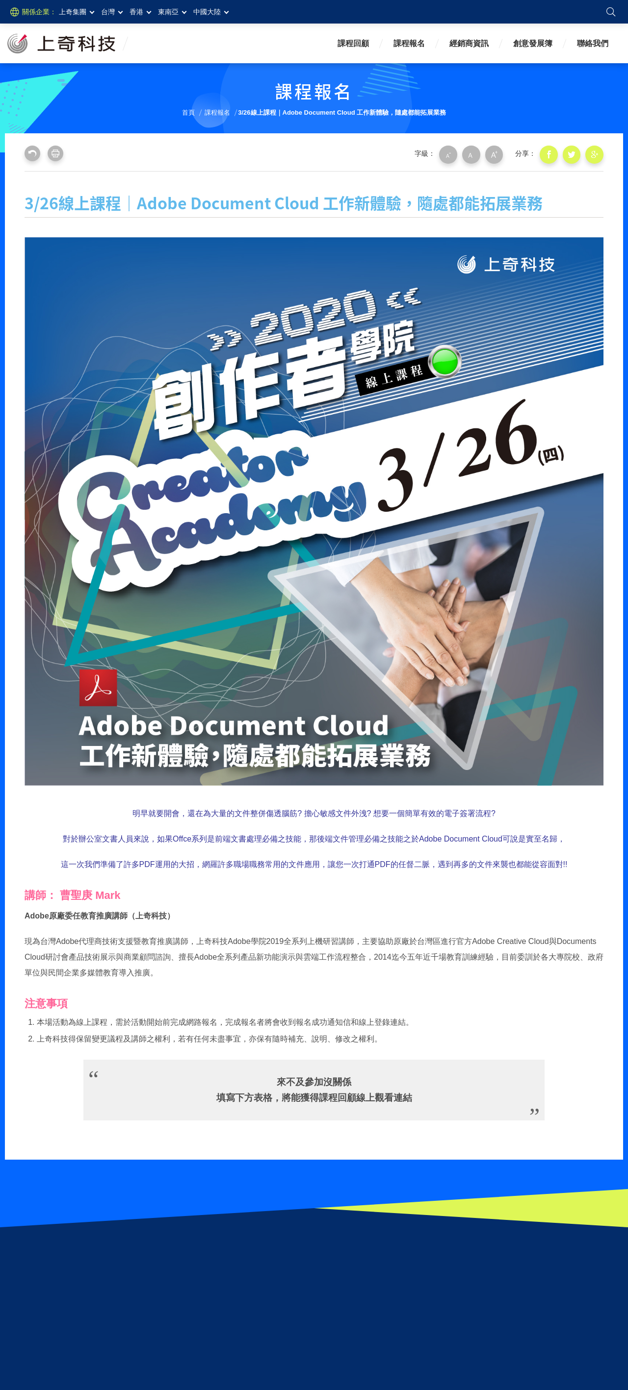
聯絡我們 (592, 43)
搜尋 (610, 12)
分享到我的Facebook (554, 153)
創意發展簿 (532, 43)
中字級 (481, 153)
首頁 (188, 112)
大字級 (502, 153)
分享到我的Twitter (575, 153)
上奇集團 (72, 12)
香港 (136, 12)
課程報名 (409, 43)
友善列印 (55, 153)
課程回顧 (353, 43)
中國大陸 (207, 12)
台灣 (108, 12)
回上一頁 (32, 153)
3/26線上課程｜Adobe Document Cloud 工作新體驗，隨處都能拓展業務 (342, 112)
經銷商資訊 (469, 43)
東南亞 (168, 12)
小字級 (461, 153)
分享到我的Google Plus (595, 153)
